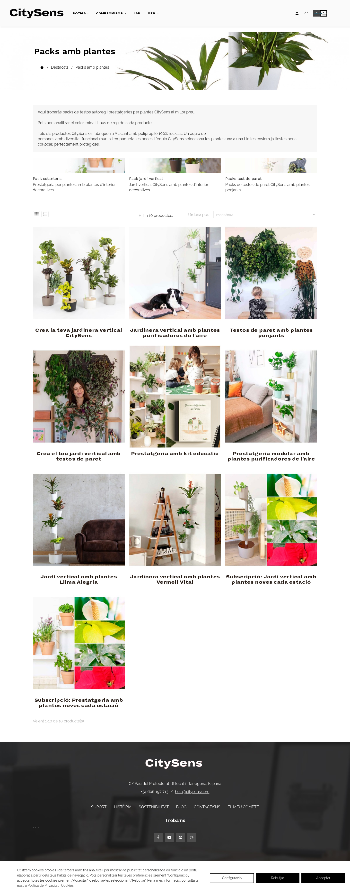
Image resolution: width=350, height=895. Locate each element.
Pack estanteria (47, 178)
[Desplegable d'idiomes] (306, 13)
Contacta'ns (207, 807)
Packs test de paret (243, 178)
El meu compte (243, 807)
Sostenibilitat (154, 807)
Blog (181, 807)
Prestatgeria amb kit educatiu (175, 453)
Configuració (232, 878)
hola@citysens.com (192, 791)
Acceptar (323, 878)
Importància (266, 215)
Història (122, 807)
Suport (99, 807)
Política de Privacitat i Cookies (50, 885)
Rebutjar (277, 878)
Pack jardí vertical (146, 178)
